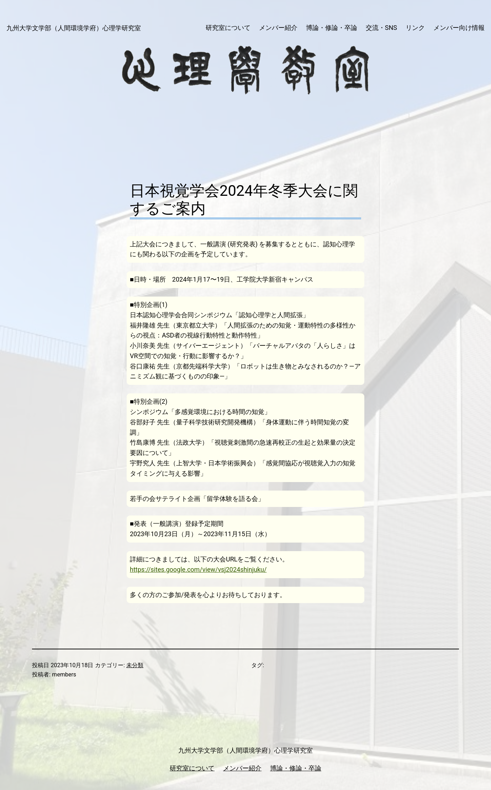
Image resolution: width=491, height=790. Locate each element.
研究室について (192, 768)
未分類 (134, 665)
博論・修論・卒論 (295, 768)
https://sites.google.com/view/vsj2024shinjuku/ (198, 569)
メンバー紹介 (242, 768)
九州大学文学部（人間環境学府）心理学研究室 (73, 28)
